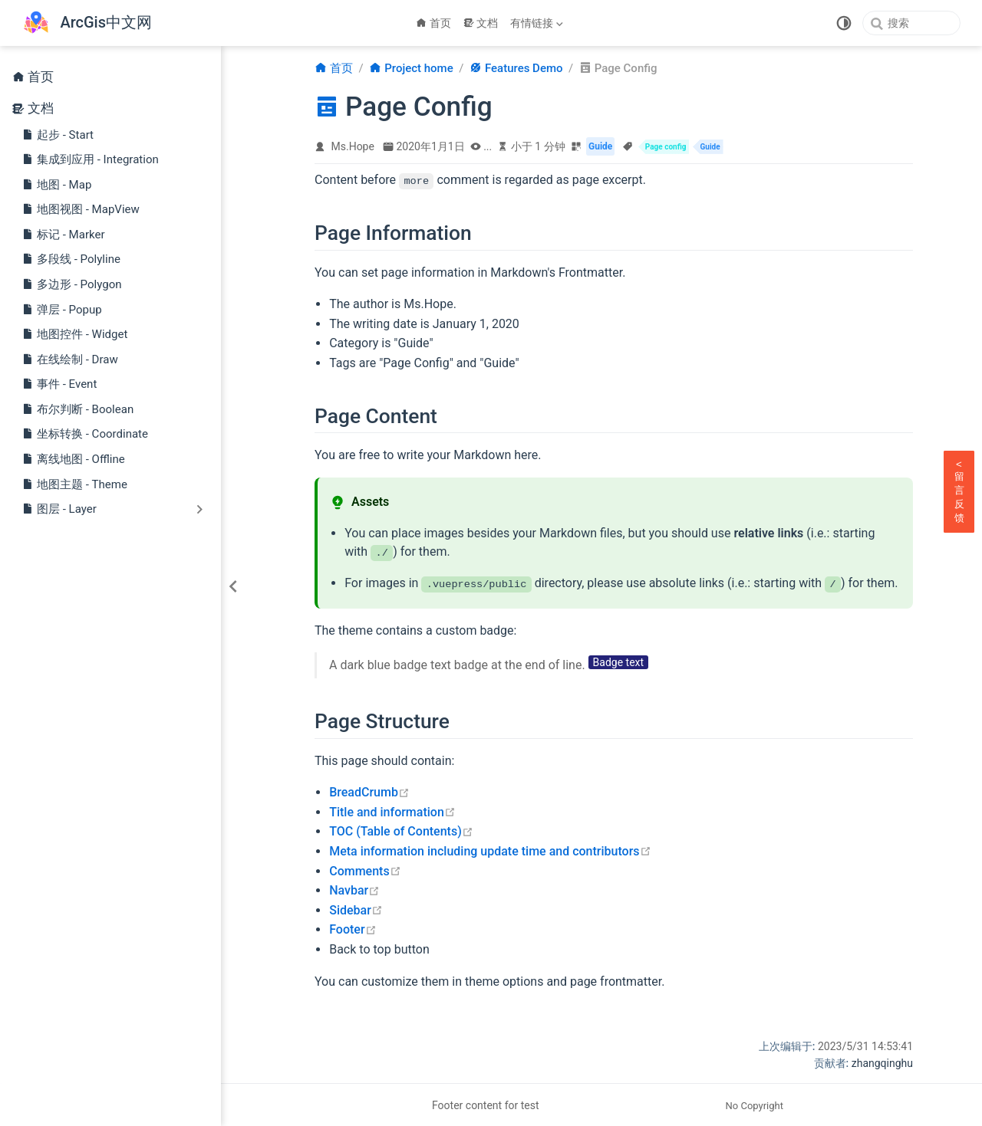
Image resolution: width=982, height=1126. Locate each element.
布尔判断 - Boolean (77, 408)
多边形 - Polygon (71, 283)
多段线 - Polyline (70, 258)
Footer (352, 928)
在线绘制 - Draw (69, 359)
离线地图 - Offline (73, 458)
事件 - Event (59, 383)
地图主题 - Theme (74, 483)
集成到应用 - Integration (90, 158)
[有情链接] (538, 23)
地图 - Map (56, 184)
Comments (364, 870)
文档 (481, 23)
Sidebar (356, 909)
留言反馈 (959, 491)
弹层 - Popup (61, 309)
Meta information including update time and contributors (490, 850)
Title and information (392, 811)
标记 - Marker (63, 234)
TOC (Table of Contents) (401, 831)
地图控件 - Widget (74, 333)
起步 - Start (57, 134)
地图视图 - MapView (80, 208)
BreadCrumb (369, 791)
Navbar (354, 889)
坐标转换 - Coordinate (84, 433)
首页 (433, 23)
